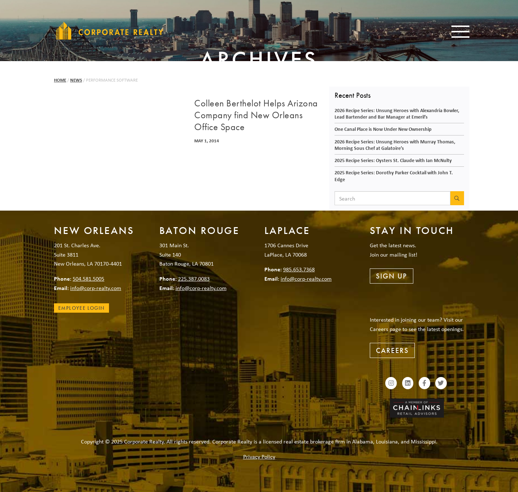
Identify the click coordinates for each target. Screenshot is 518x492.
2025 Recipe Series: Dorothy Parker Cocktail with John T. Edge (394, 176)
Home (60, 80)
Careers (392, 350)
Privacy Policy (259, 456)
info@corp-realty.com (95, 288)
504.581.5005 (88, 278)
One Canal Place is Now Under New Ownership (383, 128)
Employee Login (81, 308)
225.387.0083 (194, 278)
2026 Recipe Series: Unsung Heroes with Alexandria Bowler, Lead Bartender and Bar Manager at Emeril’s (397, 113)
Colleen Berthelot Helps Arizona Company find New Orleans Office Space (256, 115)
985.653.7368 (299, 269)
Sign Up (391, 276)
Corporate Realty (110, 31)
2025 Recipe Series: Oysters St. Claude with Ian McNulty (393, 160)
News (76, 80)
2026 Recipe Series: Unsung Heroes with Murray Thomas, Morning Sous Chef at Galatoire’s (395, 145)
